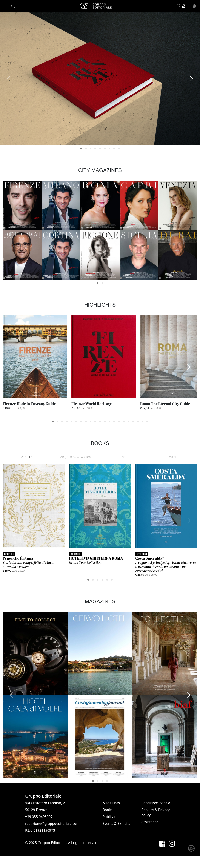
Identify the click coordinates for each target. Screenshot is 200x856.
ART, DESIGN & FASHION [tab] (75, 457)
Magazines (111, 803)
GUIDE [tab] (173, 457)
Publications (112, 816)
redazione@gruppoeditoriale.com (52, 823)
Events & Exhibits (116, 823)
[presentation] (8, 79)
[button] (184, 6)
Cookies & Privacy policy (155, 812)
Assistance (149, 821)
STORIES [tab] (26, 457)
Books (107, 809)
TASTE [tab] (124, 457)
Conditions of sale (155, 803)
